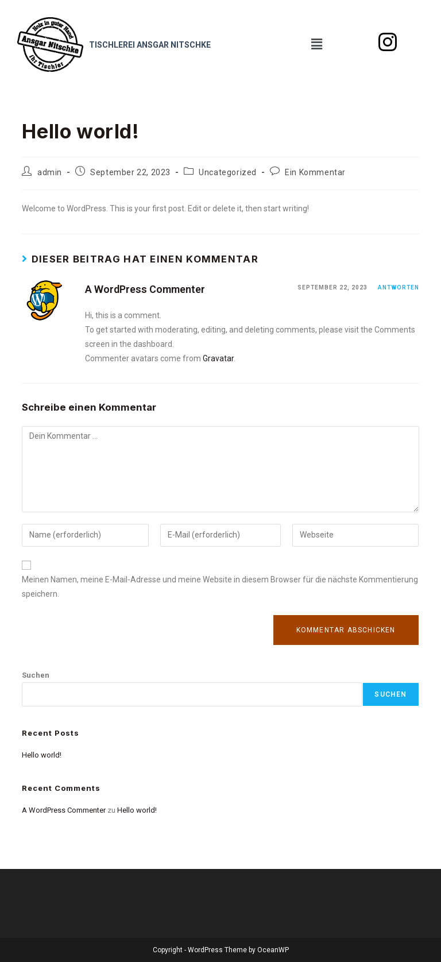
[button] (316, 44)
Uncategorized (228, 172)
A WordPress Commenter (145, 289)
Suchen (35, 675)
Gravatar (218, 358)
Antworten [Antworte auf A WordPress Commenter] (398, 287)
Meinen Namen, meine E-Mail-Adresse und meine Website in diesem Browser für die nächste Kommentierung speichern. (220, 586)
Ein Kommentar (315, 172)
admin (49, 172)
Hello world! (41, 755)
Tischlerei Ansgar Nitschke (150, 44)
